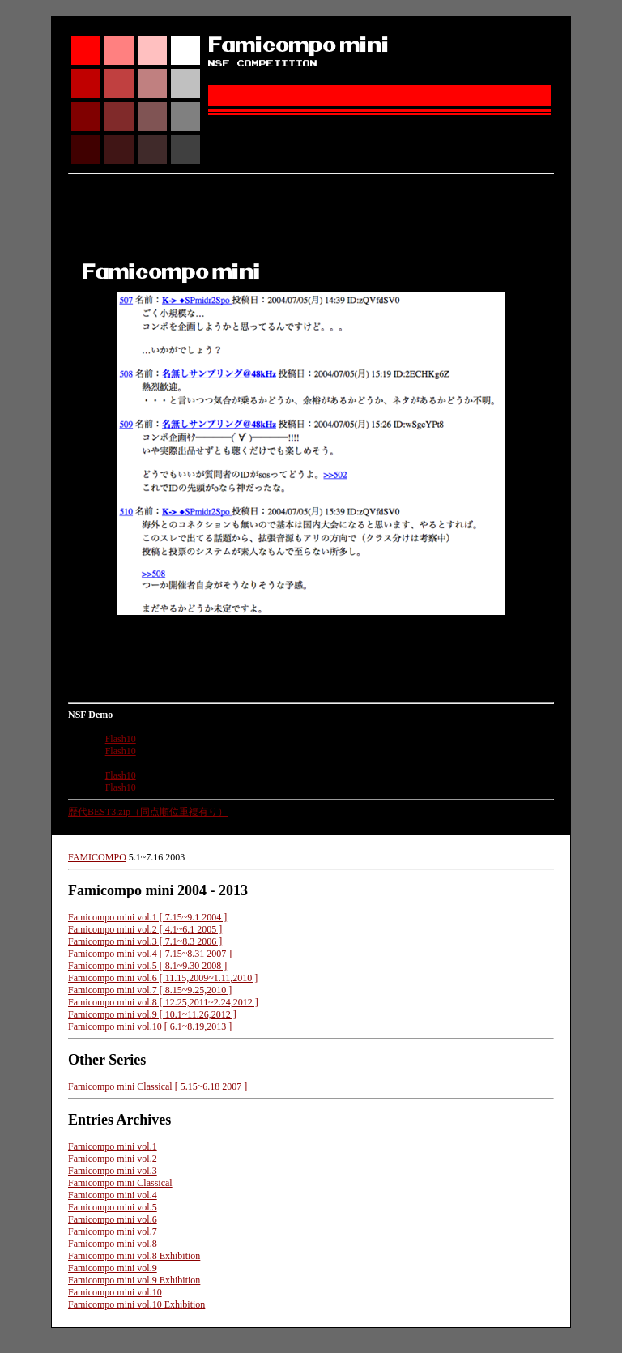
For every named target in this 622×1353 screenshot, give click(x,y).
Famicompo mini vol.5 (112, 1207)
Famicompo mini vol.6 (112, 1219)
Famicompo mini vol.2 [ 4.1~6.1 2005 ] (145, 929)
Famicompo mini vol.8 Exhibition (134, 1255)
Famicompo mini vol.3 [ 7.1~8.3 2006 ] (145, 941)
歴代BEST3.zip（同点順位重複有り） (148, 811)
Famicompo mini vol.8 (112, 1243)
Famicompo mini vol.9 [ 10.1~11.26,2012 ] (152, 1014)
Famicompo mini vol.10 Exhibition (136, 1304)
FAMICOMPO (97, 857)
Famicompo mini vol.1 (112, 1146)
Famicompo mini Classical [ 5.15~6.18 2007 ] (157, 1086)
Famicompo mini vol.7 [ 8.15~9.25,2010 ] (150, 990)
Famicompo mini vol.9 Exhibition (134, 1280)
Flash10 (120, 739)
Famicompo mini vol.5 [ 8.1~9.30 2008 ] (147, 965)
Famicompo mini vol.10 (115, 1292)
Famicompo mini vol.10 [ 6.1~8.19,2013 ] (150, 1026)
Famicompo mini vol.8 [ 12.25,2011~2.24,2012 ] (163, 1002)
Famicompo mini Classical (120, 1183)
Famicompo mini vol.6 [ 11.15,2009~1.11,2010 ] (163, 978)
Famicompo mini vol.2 (112, 1158)
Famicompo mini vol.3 (112, 1170)
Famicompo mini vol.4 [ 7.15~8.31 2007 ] (150, 953)
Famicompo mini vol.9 (112, 1268)
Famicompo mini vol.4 (112, 1195)
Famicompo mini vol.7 (112, 1231)
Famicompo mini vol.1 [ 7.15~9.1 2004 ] (147, 917)
